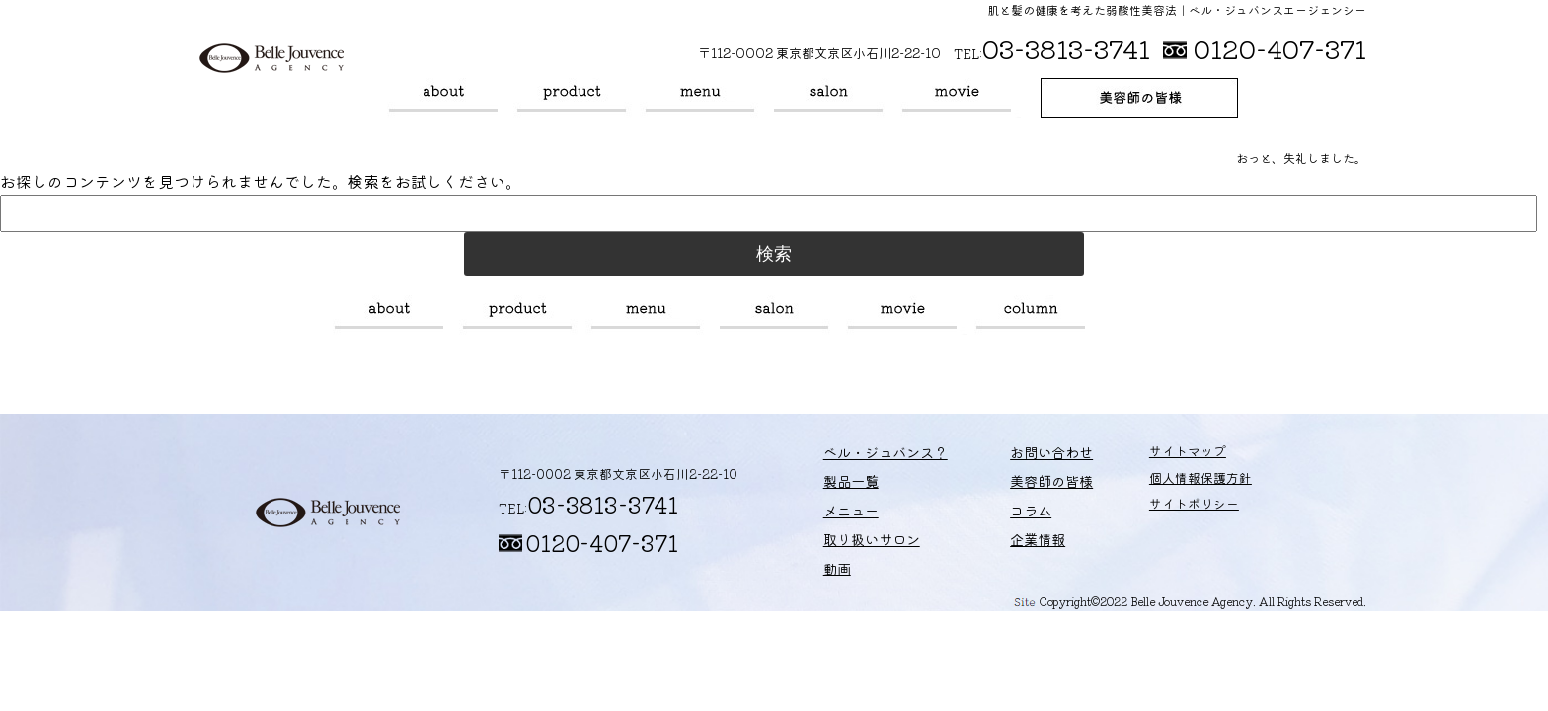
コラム (1031, 315)
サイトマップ (1146, 456)
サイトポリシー (1153, 510)
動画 (956, 98)
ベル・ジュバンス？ (443, 98)
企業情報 (1007, 536)
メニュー (700, 98)
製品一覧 (571, 98)
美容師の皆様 (1139, 98)
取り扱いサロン (828, 98)
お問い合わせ (1019, 456)
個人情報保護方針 (1159, 483)
